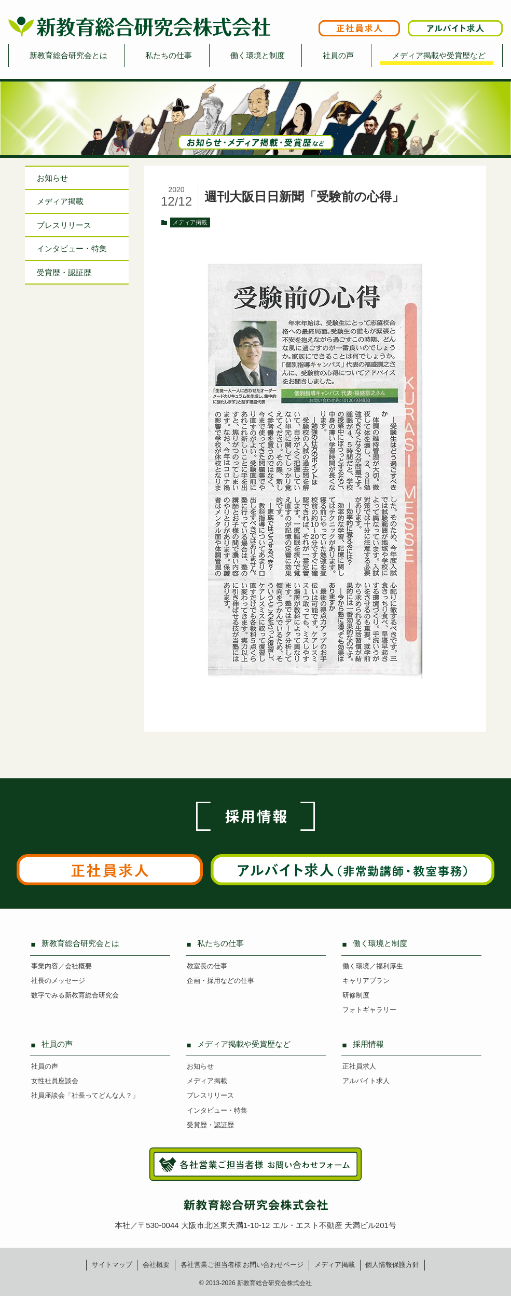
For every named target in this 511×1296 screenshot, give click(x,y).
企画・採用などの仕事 (220, 980)
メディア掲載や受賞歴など (439, 55)
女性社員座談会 (54, 1081)
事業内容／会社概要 (61, 966)
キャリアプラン (366, 980)
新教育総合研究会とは (68, 55)
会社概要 (156, 1264)
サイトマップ (112, 1264)
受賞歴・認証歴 (64, 272)
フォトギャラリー (369, 1010)
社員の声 (338, 55)
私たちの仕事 (168, 55)
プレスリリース (64, 225)
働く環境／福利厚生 (372, 966)
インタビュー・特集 (217, 1110)
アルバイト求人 (366, 1081)
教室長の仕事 (207, 966)
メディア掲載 (190, 222)
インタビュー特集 (72, 248)
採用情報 (368, 1044)
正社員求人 (359, 1066)
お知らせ (52, 177)
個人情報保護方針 (392, 1264)
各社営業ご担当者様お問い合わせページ (242, 1264)
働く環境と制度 (257, 55)
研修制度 (355, 995)
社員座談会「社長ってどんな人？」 (85, 1095)
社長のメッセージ (58, 980)
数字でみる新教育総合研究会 (75, 995)
